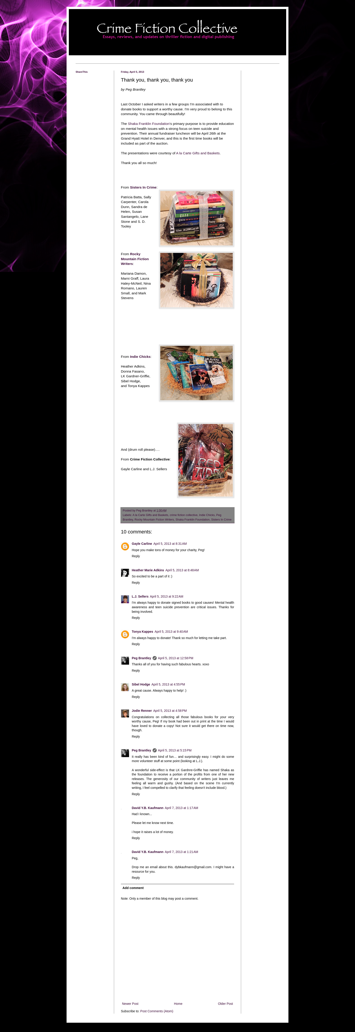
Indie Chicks (140, 357)
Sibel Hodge (141, 684)
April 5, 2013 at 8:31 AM (170, 543)
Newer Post (130, 1003)
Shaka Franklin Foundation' (148, 124)
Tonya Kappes (142, 631)
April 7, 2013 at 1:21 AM (181, 852)
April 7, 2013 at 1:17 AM (181, 808)
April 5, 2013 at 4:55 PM (168, 684)
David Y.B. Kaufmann (147, 808)
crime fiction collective (183, 515)
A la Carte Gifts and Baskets (198, 153)
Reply (136, 556)
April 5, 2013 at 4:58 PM (170, 710)
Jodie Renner (142, 710)
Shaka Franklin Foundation (192, 519)
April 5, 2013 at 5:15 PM (175, 750)
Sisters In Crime (143, 187)
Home (178, 1003)
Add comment (133, 888)
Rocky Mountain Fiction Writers (135, 259)
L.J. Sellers (140, 596)
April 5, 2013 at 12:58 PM (175, 658)
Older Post (225, 1003)
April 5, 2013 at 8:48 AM (182, 570)
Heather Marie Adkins (148, 570)
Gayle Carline (142, 543)
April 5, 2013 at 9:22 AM (166, 596)
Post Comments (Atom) (156, 1011)
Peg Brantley (141, 658)
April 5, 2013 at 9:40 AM (171, 631)
